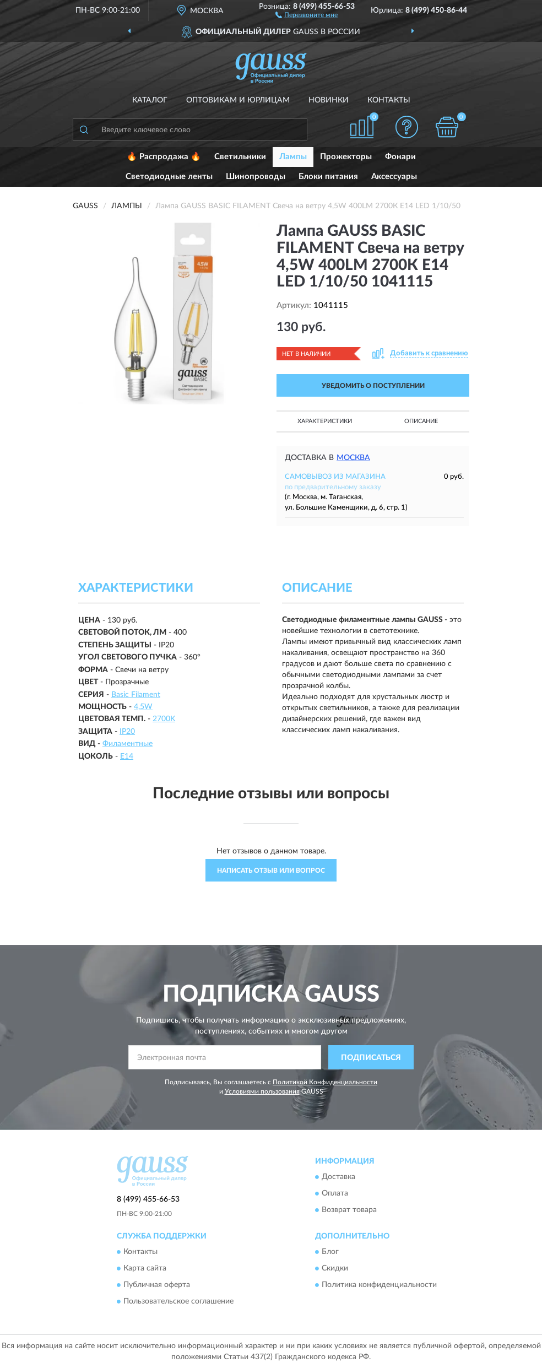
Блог (330, 1252)
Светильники (240, 157)
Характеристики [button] (324, 421)
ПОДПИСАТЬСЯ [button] (371, 1058)
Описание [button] (421, 421)
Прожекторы (346, 157)
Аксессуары (394, 176)
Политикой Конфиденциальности (325, 1082)
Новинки (328, 100)
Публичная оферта (156, 1285)
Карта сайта (144, 1269)
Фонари (400, 157)
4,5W (143, 707)
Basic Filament (135, 695)
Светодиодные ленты (169, 176)
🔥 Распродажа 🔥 (164, 157)
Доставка (338, 1177)
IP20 (127, 732)
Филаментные (127, 744)
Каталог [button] (149, 100)
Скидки (335, 1269)
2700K (164, 719)
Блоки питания (328, 176)
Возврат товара (349, 1210)
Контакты (388, 100)
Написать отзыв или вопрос (271, 870)
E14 (126, 756)
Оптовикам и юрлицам (238, 100)
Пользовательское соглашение (178, 1302)
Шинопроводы (255, 176)
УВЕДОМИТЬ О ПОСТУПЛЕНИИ (373, 385)
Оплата (335, 1193)
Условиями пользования (262, 1091)
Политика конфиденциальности (379, 1285)
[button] (306, 14)
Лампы (293, 157)
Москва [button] (353, 458)
